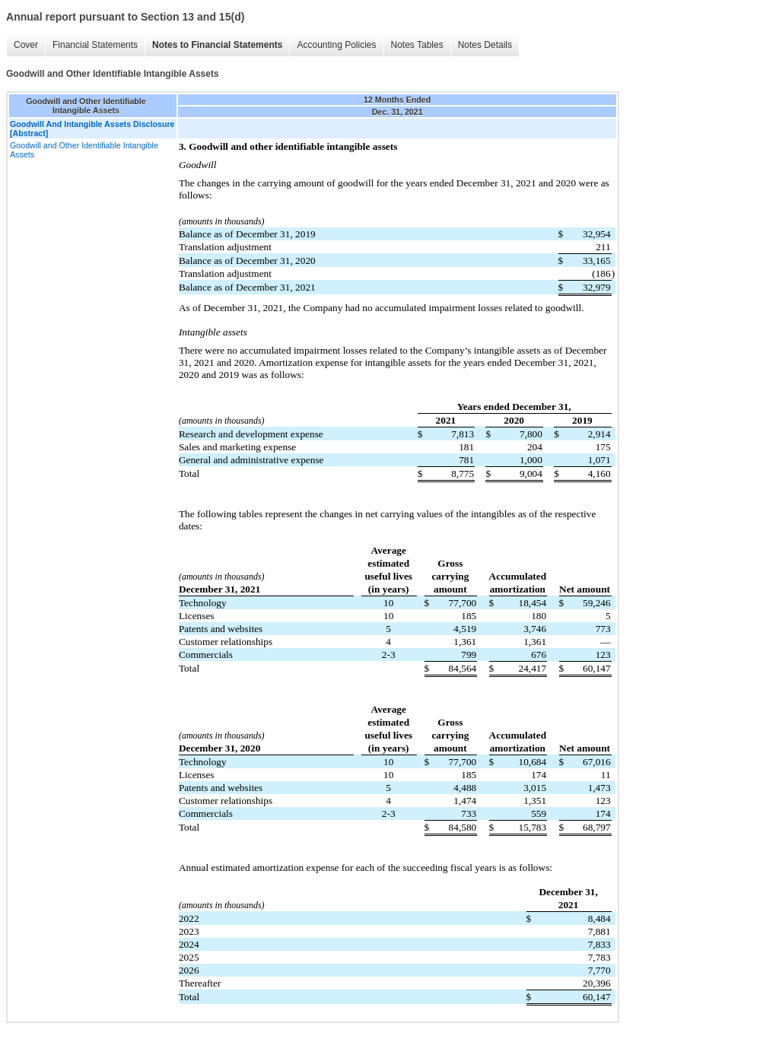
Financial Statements (95, 45)
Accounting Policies (336, 45)
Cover (26, 45)
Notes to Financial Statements (217, 45)
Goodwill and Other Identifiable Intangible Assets (84, 150)
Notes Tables (417, 45)
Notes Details (485, 45)
